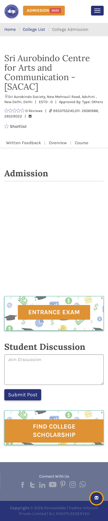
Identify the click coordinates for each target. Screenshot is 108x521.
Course (81, 142)
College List (34, 29)
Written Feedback (23, 142)
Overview (58, 142)
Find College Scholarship (54, 431)
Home (10, 29)
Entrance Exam (54, 312)
